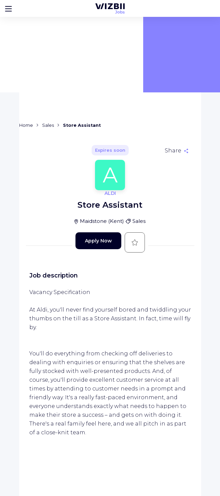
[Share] (176, 150)
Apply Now (98, 241)
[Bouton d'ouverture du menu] (8, 8)
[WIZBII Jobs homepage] (110, 8)
